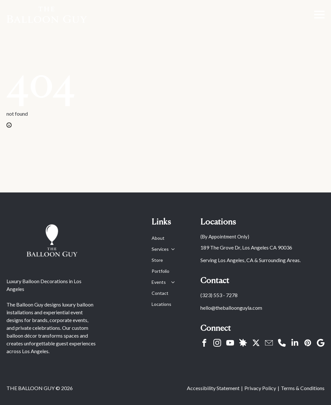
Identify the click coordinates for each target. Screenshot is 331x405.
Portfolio (160, 271)
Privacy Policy (260, 388)
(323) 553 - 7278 (219, 295)
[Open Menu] (319, 14)
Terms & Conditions (303, 388)
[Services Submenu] (172, 249)
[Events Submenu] (172, 282)
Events (159, 282)
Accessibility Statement (213, 388)
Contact (160, 293)
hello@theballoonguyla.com (231, 308)
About (158, 238)
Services (160, 249)
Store (157, 260)
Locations (161, 304)
